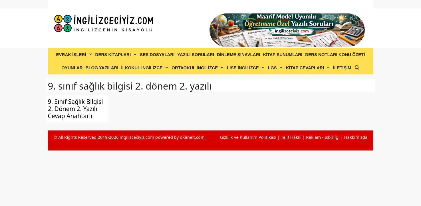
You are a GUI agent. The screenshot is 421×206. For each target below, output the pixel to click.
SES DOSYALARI (157, 54)
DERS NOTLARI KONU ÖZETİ (335, 54)
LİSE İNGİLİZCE (247, 67)
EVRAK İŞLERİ (75, 54)
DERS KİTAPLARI (117, 54)
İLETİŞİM (342, 67)
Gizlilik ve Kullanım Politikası (248, 137)
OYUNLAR (71, 67)
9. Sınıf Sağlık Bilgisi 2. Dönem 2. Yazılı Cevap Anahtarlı (75, 109)
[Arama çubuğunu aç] (356, 67)
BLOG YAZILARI (101, 67)
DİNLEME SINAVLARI (238, 54)
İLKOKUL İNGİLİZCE (145, 67)
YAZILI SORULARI (195, 54)
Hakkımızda (355, 137)
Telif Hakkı (291, 137)
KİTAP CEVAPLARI (309, 67)
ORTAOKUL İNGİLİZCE (198, 67)
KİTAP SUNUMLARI (282, 54)
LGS (276, 67)
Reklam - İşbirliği (323, 137)
